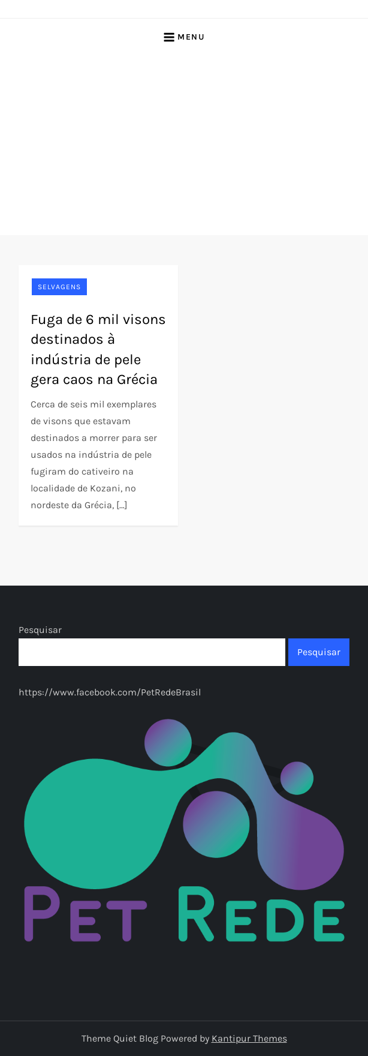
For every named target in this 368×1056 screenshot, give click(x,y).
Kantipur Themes (249, 1038)
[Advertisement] (184, 145)
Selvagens (59, 287)
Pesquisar (40, 629)
